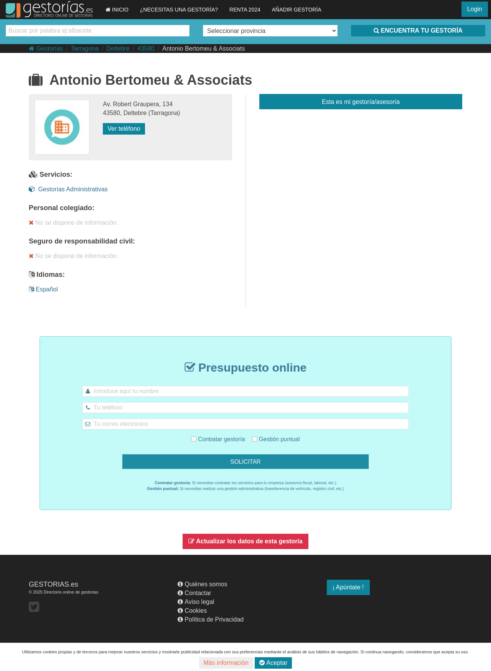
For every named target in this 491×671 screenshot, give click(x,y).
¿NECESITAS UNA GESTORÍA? (179, 10)
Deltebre (117, 48)
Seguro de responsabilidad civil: (82, 241)
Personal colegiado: (61, 208)
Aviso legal (196, 602)
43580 (146, 48)
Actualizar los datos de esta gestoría (245, 541)
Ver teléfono (123, 128)
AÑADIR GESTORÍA (296, 10)
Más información (226, 662)
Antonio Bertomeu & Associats (203, 48)
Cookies (192, 610)
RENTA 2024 (244, 10)
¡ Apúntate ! (348, 587)
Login (474, 9)
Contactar (194, 593)
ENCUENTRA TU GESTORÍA (418, 30)
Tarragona (85, 48)
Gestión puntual (269, 435)
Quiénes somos (202, 584)
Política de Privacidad (211, 619)
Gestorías (46, 48)
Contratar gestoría (224, 435)
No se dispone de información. (73, 222)
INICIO (117, 10)
